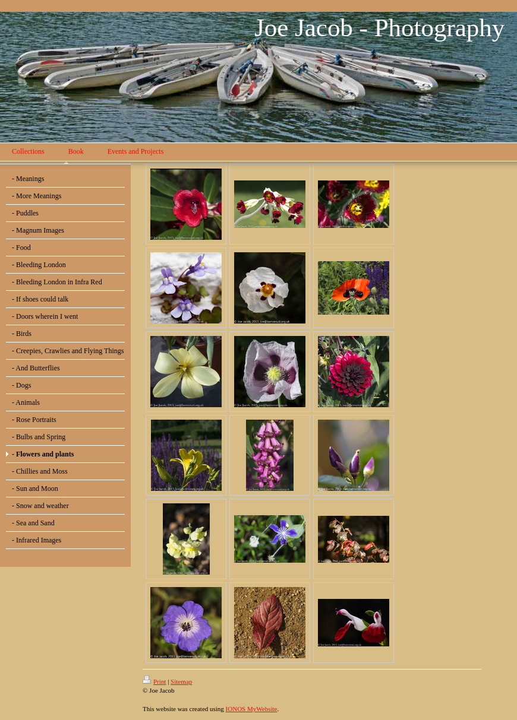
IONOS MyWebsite (252, 708)
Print (154, 681)
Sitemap (181, 681)
